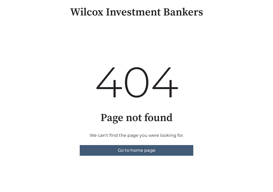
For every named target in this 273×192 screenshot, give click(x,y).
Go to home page (136, 150)
